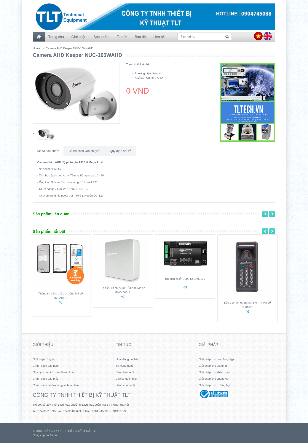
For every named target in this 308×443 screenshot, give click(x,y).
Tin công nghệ (125, 365)
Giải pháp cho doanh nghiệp (216, 359)
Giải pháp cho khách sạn (214, 372)
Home (36, 48)
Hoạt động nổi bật (127, 359)
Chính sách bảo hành (46, 365)
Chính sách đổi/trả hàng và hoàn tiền (56, 385)
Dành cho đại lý (125, 385)
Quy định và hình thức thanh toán (54, 372)
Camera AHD (154, 77)
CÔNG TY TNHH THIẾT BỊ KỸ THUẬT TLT (82, 395)
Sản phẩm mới (125, 372)
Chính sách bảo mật (45, 378)
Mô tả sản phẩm (48, 151)
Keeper (156, 73)
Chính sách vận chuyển (85, 151)
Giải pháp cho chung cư (214, 378)
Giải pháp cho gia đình (213, 365)
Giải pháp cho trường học (215, 385)
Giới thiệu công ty (44, 359)
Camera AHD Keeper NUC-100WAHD (69, 48)
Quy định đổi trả (120, 151)
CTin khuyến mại (126, 378)
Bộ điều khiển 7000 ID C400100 (185, 278)
